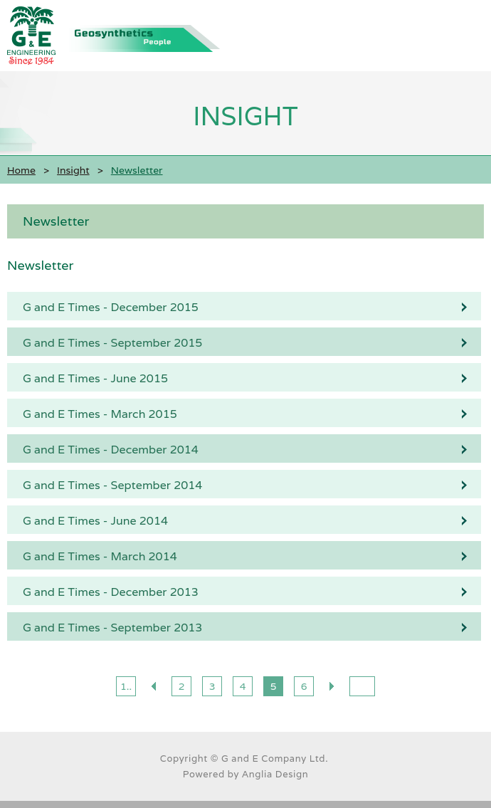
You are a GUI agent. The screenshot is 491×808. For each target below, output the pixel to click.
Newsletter (56, 221)
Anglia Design (275, 774)
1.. (126, 686)
